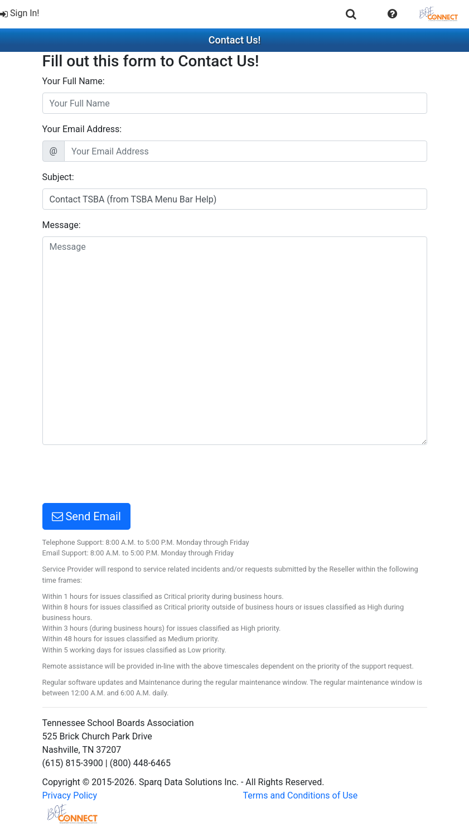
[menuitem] (21, 13)
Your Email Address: (82, 129)
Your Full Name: (73, 81)
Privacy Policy (70, 795)
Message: (61, 225)
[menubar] (234, 14)
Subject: (58, 177)
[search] (351, 13)
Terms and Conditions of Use (300, 795)
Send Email (86, 516)
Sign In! (20, 13)
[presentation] (127, 475)
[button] (392, 14)
